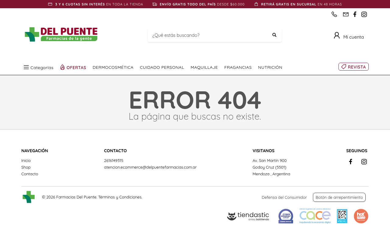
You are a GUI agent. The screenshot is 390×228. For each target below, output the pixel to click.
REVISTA (357, 67)
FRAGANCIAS (238, 67)
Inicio (26, 160)
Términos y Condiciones (119, 197)
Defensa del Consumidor (284, 197)
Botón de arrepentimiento (339, 197)
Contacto (29, 173)
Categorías (42, 67)
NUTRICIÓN (270, 67)
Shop (25, 167)
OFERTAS (77, 67)
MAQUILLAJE (204, 67)
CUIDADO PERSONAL (162, 67)
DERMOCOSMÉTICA (113, 67)
